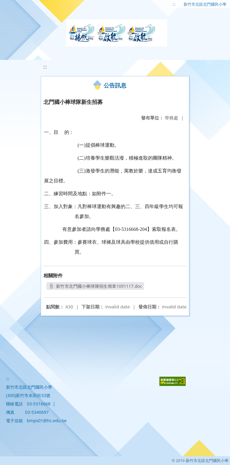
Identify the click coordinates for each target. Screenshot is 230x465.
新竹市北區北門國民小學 (205, 4)
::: (173, 4)
